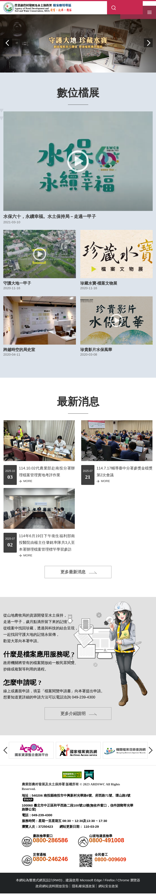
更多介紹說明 (73, 714)
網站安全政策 (108, 887)
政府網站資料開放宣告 (52, 887)
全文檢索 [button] (133, 3)
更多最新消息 (73, 572)
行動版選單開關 (149, 8)
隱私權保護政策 (83, 887)
